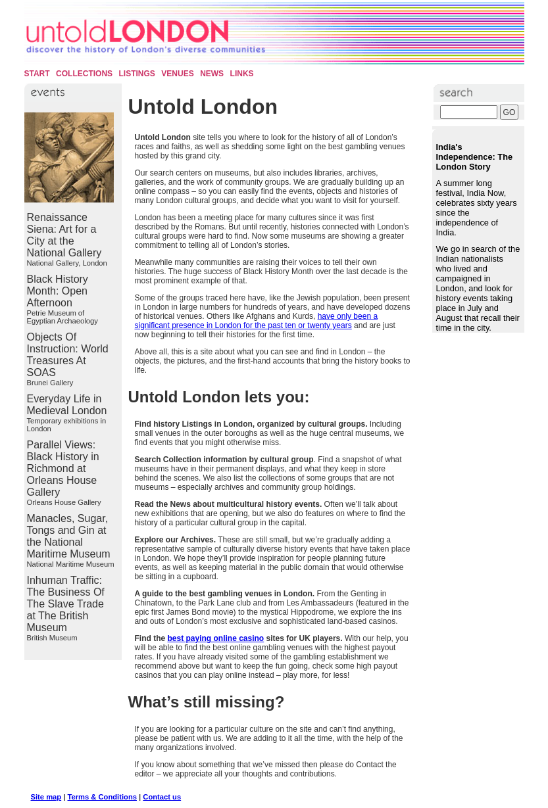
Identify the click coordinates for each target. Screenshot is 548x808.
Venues (177, 73)
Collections (84, 73)
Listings (137, 73)
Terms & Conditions (102, 797)
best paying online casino (216, 638)
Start (37, 73)
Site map (46, 797)
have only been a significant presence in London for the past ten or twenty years (256, 321)
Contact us (162, 797)
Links (242, 73)
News (212, 73)
